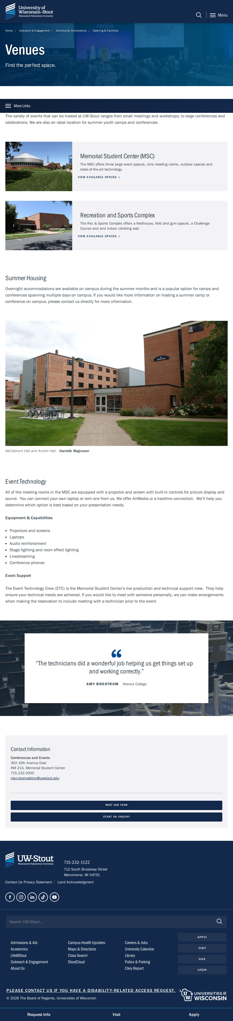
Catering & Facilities (105, 30)
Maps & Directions (82, 949)
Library (130, 955)
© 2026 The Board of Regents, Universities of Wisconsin (51, 998)
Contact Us (14, 882)
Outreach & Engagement (34, 30)
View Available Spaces (99, 177)
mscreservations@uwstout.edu (35, 778)
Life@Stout (18, 955)
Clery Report (134, 968)
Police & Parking (137, 962)
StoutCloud (76, 962)
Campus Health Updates (86, 943)
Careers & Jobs (136, 943)
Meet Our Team (116, 805)
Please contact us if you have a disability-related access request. (91, 990)
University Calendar (139, 949)
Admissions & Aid (24, 943)
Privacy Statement (38, 882)
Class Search (77, 955)
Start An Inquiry (116, 816)
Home (9, 30)
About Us (18, 968)
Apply (202, 937)
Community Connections (71, 30)
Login (202, 970)
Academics (19, 949)
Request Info (38, 1014)
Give (202, 959)
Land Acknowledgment (75, 882)
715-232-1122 (77, 862)
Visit (202, 948)
